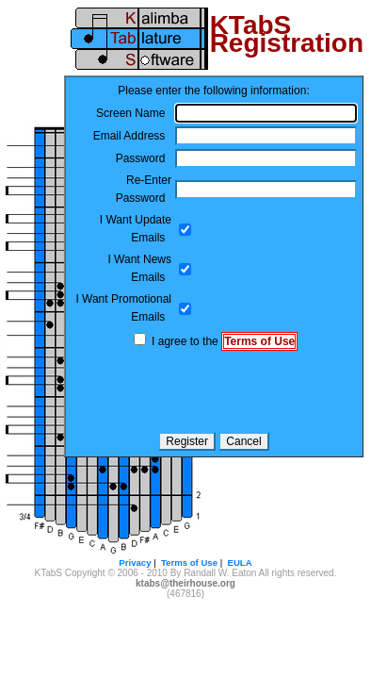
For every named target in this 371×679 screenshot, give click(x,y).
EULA (240, 562)
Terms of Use (259, 341)
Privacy (135, 562)
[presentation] (214, 391)
